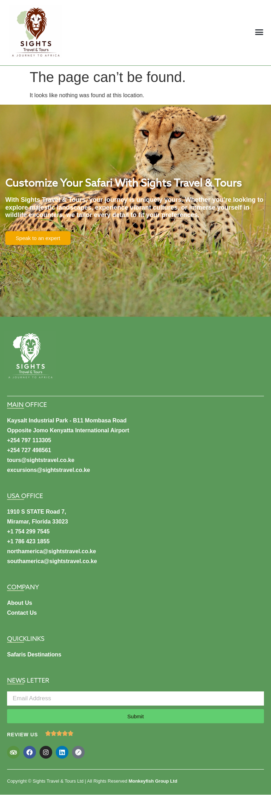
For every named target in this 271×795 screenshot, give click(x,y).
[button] (259, 32)
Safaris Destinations (34, 654)
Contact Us (22, 613)
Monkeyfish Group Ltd (152, 781)
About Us (19, 603)
